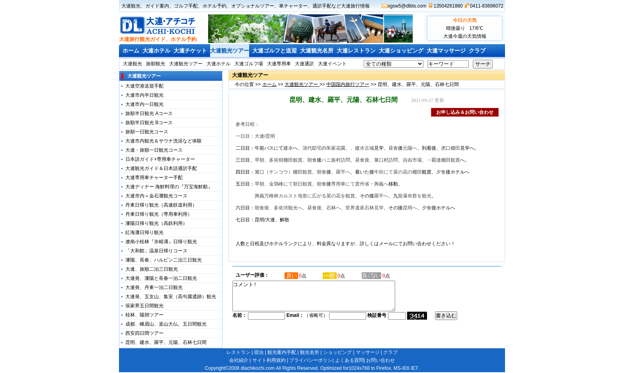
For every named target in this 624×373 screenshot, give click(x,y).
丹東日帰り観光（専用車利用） (158, 214)
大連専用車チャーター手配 (154, 177)
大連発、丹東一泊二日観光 (154, 287)
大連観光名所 (316, 50)
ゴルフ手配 (186, 6)
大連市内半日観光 (144, 95)
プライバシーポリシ (310, 360)
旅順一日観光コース (146, 132)
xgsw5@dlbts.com (407, 6)
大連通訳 (304, 63)
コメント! (323, 299)
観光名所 (309, 352)
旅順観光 (155, 63)
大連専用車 (279, 63)
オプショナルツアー (252, 6)
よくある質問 (349, 360)
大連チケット (190, 50)
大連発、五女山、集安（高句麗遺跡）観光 (170, 296)
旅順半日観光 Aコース (149, 113)
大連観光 (130, 6)
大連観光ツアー (229, 50)
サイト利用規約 (269, 360)
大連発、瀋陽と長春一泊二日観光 (161, 278)
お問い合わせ (380, 360)
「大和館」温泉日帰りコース (156, 251)
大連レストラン (356, 50)
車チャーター (293, 6)
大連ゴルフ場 (248, 63)
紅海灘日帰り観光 (144, 232)
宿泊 (258, 352)
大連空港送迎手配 (144, 86)
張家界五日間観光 (144, 306)
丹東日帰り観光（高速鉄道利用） (161, 205)
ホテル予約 (214, 6)
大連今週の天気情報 (464, 36)
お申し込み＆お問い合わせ (464, 112)
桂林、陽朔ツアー (144, 315)
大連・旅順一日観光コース (154, 150)
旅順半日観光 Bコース (149, 122)
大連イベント (332, 63)
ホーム (131, 50)
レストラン (238, 352)
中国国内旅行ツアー (347, 84)
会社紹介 (238, 360)
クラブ (477, 50)
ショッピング (337, 352)
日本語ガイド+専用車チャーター (160, 159)
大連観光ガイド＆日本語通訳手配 (161, 168)
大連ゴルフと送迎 (274, 50)
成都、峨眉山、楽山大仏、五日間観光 (166, 324)
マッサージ (368, 352)
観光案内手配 (281, 352)
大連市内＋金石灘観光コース (156, 196)
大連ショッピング (401, 50)
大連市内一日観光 (144, 104)
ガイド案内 (157, 6)
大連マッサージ (446, 50)
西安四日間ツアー (144, 333)
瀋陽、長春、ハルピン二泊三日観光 (163, 260)
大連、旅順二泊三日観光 (151, 269)
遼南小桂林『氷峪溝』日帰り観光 (161, 241)
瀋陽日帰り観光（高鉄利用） (156, 223)
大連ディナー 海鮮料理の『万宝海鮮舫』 (169, 186)
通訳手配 (322, 6)
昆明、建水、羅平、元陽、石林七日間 (166, 342)
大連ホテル (156, 50)
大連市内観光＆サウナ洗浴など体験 (163, 141)
